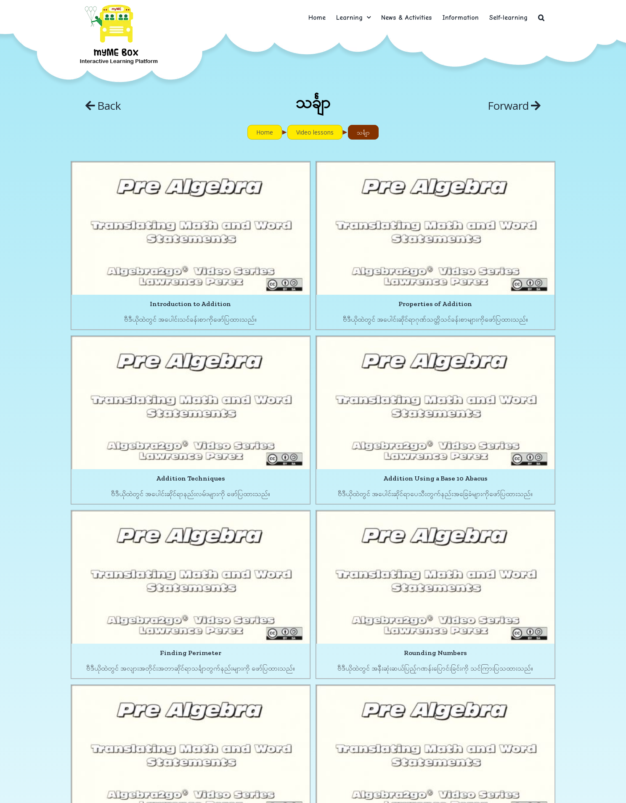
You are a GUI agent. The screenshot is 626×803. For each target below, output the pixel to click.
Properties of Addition (359, 304)
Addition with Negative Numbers (208, 746)
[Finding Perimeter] (342, 383)
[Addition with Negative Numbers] (208, 671)
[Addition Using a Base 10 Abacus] (208, 371)
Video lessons (315, 132)
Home (264, 132)
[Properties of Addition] (360, 228)
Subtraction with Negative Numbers (342, 759)
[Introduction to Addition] (191, 228)
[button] (541, 17)
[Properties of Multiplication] (360, 527)
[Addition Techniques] (494, 240)
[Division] (494, 540)
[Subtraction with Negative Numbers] (342, 683)
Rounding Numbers (511, 459)
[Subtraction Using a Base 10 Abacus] (191, 527)
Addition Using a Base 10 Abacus (208, 447)
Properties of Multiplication (359, 603)
